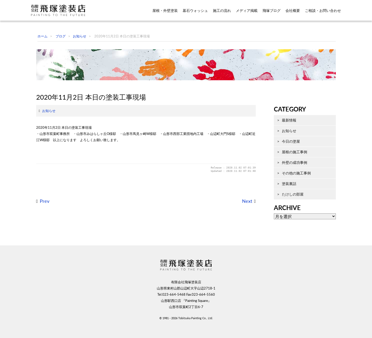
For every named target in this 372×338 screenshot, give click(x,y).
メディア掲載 (247, 11)
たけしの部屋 (287, 218)
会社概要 (292, 11)
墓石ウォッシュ (195, 11)
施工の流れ (222, 11)
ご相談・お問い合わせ (323, 11)
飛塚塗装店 (61, 10)
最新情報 (284, 144)
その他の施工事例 (291, 197)
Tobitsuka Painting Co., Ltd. (195, 329)
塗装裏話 (284, 208)
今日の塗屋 (286, 166)
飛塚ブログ (271, 11)
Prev (39, 236)
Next (242, 236)
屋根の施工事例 (289, 176)
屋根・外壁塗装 (165, 11)
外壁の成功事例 (289, 187)
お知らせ (43, 146)
